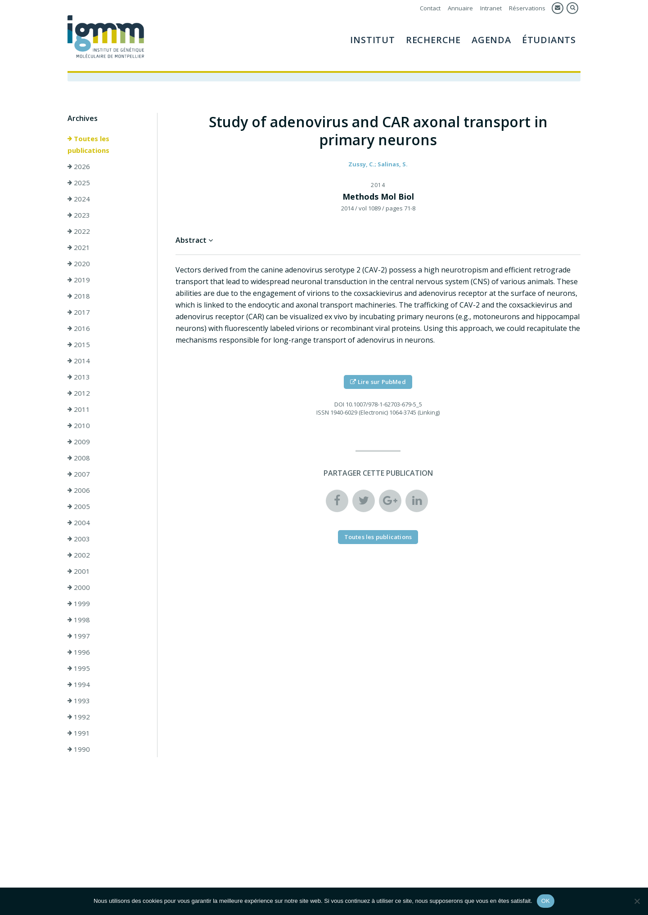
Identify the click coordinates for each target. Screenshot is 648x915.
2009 (79, 441)
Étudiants (549, 40)
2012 (79, 393)
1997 (79, 636)
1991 (79, 733)
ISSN (322, 413)
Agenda (491, 40)
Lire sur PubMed (377, 382)
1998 (79, 620)
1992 (79, 717)
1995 (79, 668)
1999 (79, 603)
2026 (79, 166)
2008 (79, 458)
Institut (372, 40)
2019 (79, 280)
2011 (79, 409)
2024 (79, 199)
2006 (79, 490)
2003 (79, 539)
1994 (79, 684)
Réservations (527, 8)
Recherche (433, 40)
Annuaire (460, 8)
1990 (79, 749)
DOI (339, 405)
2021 (79, 247)
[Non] (636, 901)
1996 (79, 652)
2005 (79, 506)
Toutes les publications (88, 144)
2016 (79, 328)
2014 (79, 361)
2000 (79, 587)
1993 (79, 700)
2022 (79, 231)
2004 (79, 522)
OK (545, 900)
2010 (79, 425)
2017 (79, 312)
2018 (79, 296)
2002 (79, 555)
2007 (79, 474)
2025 (79, 183)
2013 (79, 377)
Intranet (491, 8)
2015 (79, 344)
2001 (79, 571)
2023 (79, 215)
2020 (79, 263)
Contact (430, 8)
